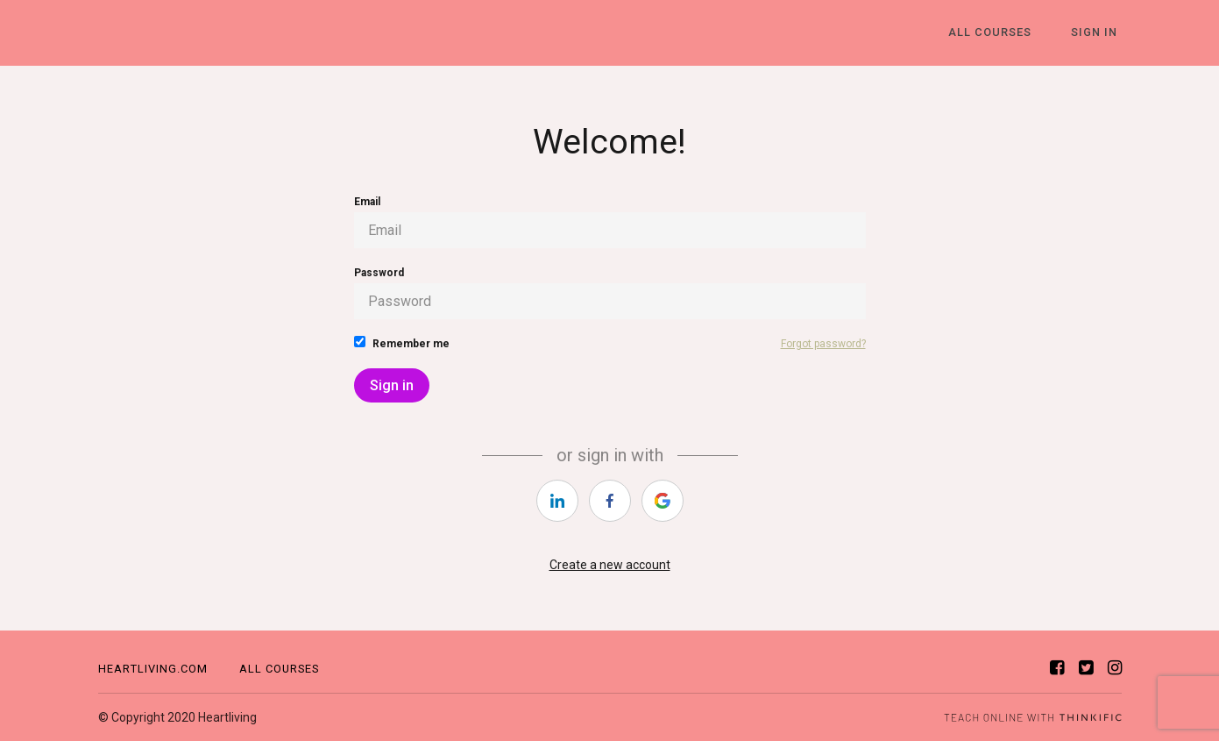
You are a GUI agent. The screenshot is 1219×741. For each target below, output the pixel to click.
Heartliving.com (153, 668)
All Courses (1002, 32)
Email (610, 222)
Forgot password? (823, 344)
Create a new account (609, 565)
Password (610, 293)
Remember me (402, 343)
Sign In (1098, 32)
